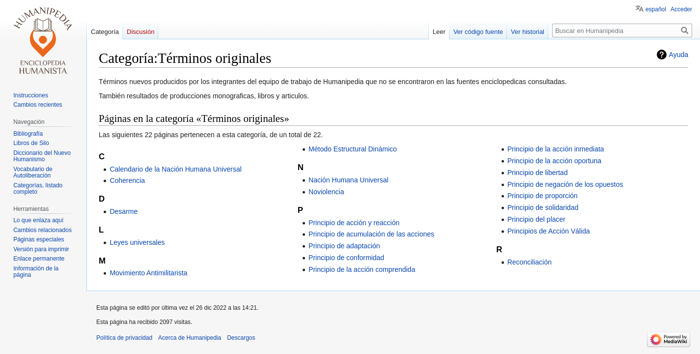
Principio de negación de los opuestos (565, 184)
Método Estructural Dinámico (352, 149)
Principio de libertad (537, 173)
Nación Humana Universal (348, 180)
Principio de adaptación (344, 246)
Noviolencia (326, 192)
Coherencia (127, 180)
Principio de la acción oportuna (554, 161)
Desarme (124, 211)
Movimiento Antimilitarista (148, 273)
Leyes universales (137, 242)
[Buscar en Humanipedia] (622, 30)
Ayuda (678, 55)
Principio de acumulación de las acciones (371, 234)
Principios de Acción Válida (548, 231)
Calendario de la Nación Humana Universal (175, 169)
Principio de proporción (542, 196)
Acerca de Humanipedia (189, 337)
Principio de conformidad (346, 258)
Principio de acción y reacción (353, 223)
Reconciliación (529, 262)
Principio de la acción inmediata (555, 149)
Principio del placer (536, 219)
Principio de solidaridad (543, 207)
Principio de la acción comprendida (361, 269)
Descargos (241, 337)
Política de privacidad (124, 337)
